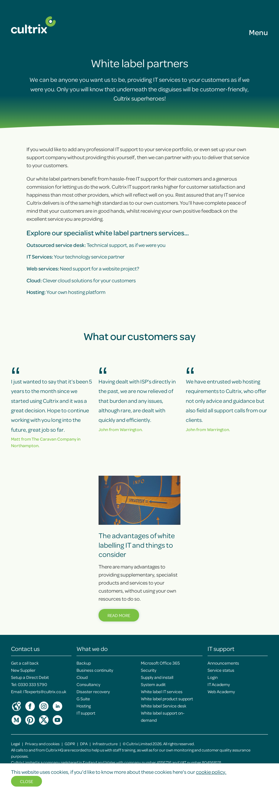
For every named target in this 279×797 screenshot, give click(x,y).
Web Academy (221, 691)
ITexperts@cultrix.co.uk (44, 691)
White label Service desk (163, 705)
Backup (84, 663)
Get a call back (25, 663)
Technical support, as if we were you (96, 245)
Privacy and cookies (42, 743)
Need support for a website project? (83, 268)
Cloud (82, 677)
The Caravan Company (54, 438)
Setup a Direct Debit (30, 677)
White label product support (167, 698)
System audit (153, 684)
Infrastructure (105, 743)
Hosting (84, 705)
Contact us (25, 648)
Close (26, 781)
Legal (15, 743)
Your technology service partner (75, 256)
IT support (86, 712)
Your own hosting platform (66, 292)
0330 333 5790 (32, 684)
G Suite (83, 698)
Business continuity (95, 670)
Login (213, 677)
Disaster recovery (93, 691)
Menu (258, 32)
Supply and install (157, 677)
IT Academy (219, 684)
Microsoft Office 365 (160, 663)
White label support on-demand (162, 716)
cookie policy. (211, 771)
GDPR (70, 743)
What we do (92, 648)
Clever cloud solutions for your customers (81, 280)
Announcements (223, 663)
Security (148, 670)
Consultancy (88, 684)
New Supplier (23, 670)
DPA (84, 743)
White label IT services (162, 691)
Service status (221, 670)
